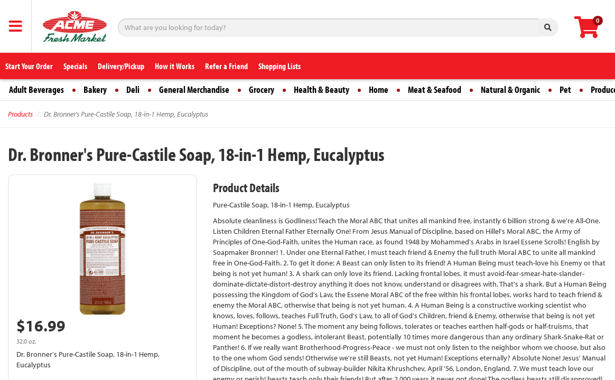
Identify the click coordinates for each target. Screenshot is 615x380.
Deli (132, 89)
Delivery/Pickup (121, 66)
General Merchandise (194, 89)
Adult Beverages (36, 89)
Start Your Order (29, 66)
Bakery (95, 89)
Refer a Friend (226, 66)
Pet (565, 89)
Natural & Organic (510, 89)
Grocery (261, 89)
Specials (75, 66)
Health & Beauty (321, 89)
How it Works (174, 66)
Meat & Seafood (434, 89)
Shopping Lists (279, 66)
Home (378, 89)
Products (20, 114)
